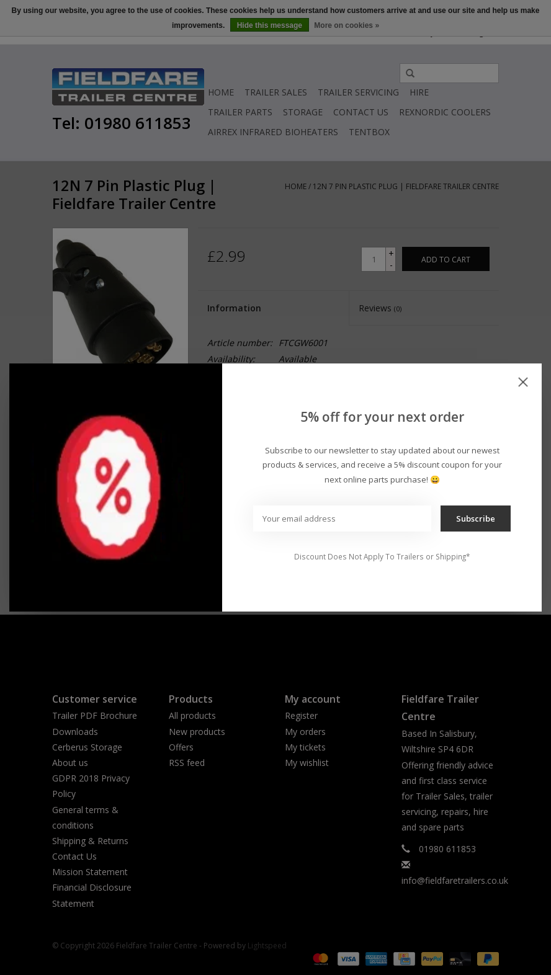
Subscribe (475, 518)
